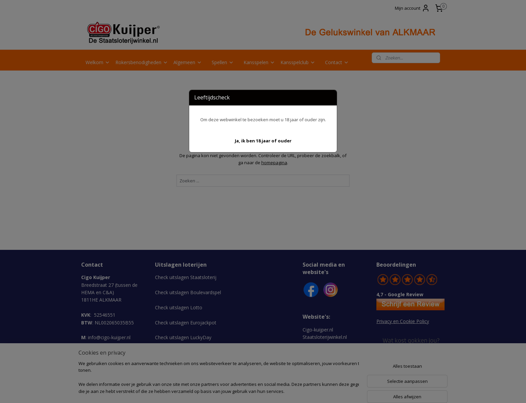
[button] (263, 141)
